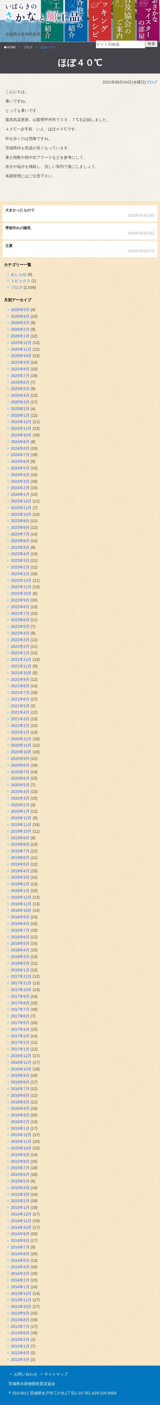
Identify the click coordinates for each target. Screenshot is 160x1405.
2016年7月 (20, 1088)
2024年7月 (20, 455)
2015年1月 (20, 1207)
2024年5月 (20, 468)
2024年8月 (20, 448)
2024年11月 (21, 428)
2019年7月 (20, 851)
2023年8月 (20, 527)
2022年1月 (20, 653)
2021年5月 (20, 706)
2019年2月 (20, 884)
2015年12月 (21, 1135)
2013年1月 (20, 1346)
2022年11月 (21, 587)
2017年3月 (20, 1036)
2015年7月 (20, 1168)
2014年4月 (20, 1267)
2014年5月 (20, 1260)
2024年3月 (20, 481)
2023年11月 (21, 508)
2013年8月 (20, 1320)
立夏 (80, 249)
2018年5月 (20, 943)
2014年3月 (20, 1273)
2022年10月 (21, 593)
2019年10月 (21, 831)
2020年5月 (20, 785)
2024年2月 (20, 488)
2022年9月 (20, 600)
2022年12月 (21, 580)
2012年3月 (20, 1359)
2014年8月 (20, 1240)
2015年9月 (20, 1155)
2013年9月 (20, 1313)
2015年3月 (20, 1194)
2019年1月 (20, 890)
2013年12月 (21, 1293)
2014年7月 (20, 1247)
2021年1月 (20, 732)
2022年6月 (20, 620)
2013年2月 (20, 1339)
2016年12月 (21, 1055)
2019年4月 (20, 871)
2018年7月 (20, 930)
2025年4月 (20, 395)
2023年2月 (20, 567)
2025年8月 (20, 369)
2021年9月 (20, 679)
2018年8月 (20, 923)
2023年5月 (20, 547)
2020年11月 (21, 745)
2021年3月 (20, 719)
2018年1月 (20, 970)
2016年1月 (20, 1128)
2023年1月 (20, 574)
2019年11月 (21, 824)
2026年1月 (20, 336)
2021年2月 (20, 725)
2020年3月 (20, 798)
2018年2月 (20, 963)
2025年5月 (20, 388)
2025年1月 (20, 415)
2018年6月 (20, 937)
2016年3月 (20, 1115)
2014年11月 (21, 1221)
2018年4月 (20, 950)
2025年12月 (21, 342)
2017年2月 (20, 1042)
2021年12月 (21, 659)
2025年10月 (21, 355)
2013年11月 (21, 1300)
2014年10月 (21, 1227)
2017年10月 (21, 989)
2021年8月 (20, 686)
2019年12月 (21, 818)
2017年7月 (20, 1009)
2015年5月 (20, 1181)
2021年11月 (21, 666)
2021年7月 (20, 692)
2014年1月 (20, 1287)
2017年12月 (21, 976)
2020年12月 (21, 739)
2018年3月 (20, 956)
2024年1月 (20, 494)
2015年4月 (20, 1188)
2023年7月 (20, 534)
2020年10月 (21, 752)
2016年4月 (20, 1108)
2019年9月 (20, 838)
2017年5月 (20, 1022)
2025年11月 (21, 349)
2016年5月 (20, 1102)
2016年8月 (20, 1082)
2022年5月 (20, 626)
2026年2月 (20, 329)
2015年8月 (20, 1161)
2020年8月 (20, 765)
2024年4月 (20, 474)
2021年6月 (20, 699)
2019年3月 (20, 877)
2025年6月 (20, 382)
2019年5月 (20, 864)
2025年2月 (20, 408)
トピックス (20, 281)
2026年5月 (20, 309)
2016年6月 (20, 1095)
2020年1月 (20, 811)
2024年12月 (21, 422)
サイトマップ (56, 1374)
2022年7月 (20, 613)
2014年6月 (20, 1254)
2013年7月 (20, 1326)
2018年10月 (21, 910)
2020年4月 (20, 791)
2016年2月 (20, 1122)
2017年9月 (20, 996)
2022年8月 (20, 607)
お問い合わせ (25, 1374)
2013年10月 (21, 1306)
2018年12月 (21, 897)
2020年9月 (20, 758)
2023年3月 (20, 560)
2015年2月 (20, 1201)
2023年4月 (20, 554)
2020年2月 (20, 805)
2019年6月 (20, 857)
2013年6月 (20, 1333)
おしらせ (18, 274)
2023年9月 (20, 521)
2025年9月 (20, 362)
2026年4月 (20, 316)
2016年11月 (21, 1062)
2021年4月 (20, 712)
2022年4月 (20, 633)
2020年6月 (20, 778)
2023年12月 (21, 501)
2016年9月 (20, 1075)
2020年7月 (20, 772)
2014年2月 (20, 1280)
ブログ (151, 82)
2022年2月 (20, 646)
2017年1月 (20, 1049)
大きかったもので (80, 213)
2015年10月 (21, 1148)
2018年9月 (20, 917)
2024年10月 (21, 435)
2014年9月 (20, 1234)
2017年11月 (21, 983)
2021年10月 (21, 673)
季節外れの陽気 (80, 231)
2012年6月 (20, 1353)
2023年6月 (20, 541)
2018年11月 (21, 904)
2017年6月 (20, 1016)
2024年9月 (20, 441)
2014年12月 (21, 1214)
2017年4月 (20, 1029)
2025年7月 (20, 375)
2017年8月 (20, 1003)
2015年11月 (21, 1141)
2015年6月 (20, 1174)
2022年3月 (20, 640)
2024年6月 (20, 461)
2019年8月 (20, 844)
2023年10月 (21, 514)
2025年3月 (20, 402)
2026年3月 (20, 322)
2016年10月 (21, 1069)
